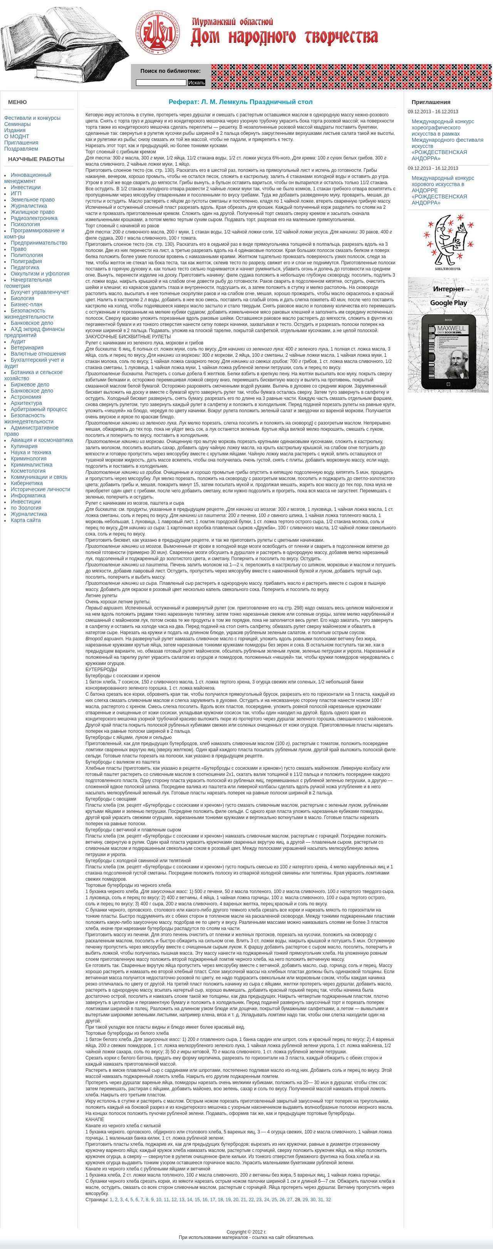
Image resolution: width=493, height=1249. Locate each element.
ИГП (16, 193)
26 (282, 1199)
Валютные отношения (38, 354)
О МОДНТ (16, 136)
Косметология (28, 471)
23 (259, 1199)
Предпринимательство (39, 243)
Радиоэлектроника (34, 218)
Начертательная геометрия (28, 283)
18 (220, 1199)
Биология (22, 298)
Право (19, 249)
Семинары (17, 124)
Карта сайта (26, 520)
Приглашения (21, 142)
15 (197, 1199)
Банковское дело (32, 323)
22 (251, 1199)
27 (289, 1199)
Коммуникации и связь (39, 477)
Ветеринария (27, 347)
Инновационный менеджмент (27, 178)
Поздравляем (21, 149)
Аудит (18, 341)
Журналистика (29, 206)
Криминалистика (31, 465)
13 (181, 1199)
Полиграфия (26, 261)
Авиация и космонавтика (42, 440)
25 (274, 1199)
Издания (14, 130)
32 (328, 1199)
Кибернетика (27, 483)
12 (173, 1199)
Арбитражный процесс (39, 409)
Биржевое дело (30, 384)
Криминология (29, 458)
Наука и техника (31, 452)
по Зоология (26, 508)
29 (305, 1199)
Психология (25, 224)
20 (235, 1199)
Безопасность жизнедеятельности (29, 313)
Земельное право (33, 199)
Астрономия (26, 397)
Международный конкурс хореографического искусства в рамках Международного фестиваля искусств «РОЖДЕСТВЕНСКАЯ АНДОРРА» (447, 139)
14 (189, 1199)
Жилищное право (33, 212)
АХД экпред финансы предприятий (34, 332)
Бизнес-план (26, 304)
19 (228, 1199)
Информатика (28, 495)
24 (266, 1199)
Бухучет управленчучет (40, 292)
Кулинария (24, 446)
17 (212, 1199)
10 (158, 1199)
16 (204, 1199)
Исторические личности (40, 489)
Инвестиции (26, 187)
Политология (27, 255)
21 (243, 1199)
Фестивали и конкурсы (32, 118)
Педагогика (25, 267)
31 (320, 1199)
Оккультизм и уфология (40, 273)
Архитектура (26, 403)
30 (312, 1199)
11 (166, 1199)
